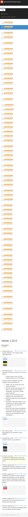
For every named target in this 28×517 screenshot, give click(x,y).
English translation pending (21, 351)
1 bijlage (4, 357)
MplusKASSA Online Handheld (8, 16)
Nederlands (5, 14)
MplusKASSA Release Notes (12, 2)
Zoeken (2, 9)
